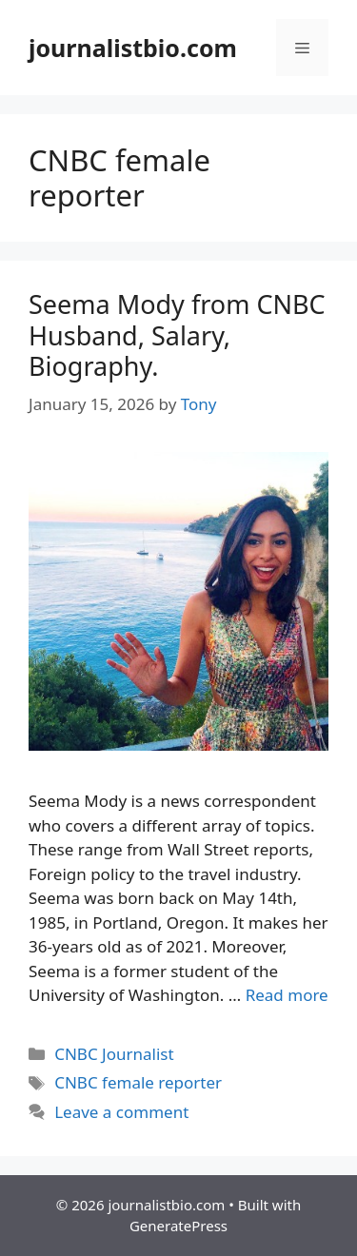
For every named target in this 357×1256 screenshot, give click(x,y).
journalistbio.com (133, 47)
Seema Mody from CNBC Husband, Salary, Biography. (177, 334)
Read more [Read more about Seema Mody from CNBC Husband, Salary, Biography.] (287, 995)
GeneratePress (178, 1225)
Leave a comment (121, 1112)
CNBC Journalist (113, 1054)
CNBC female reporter (138, 1082)
